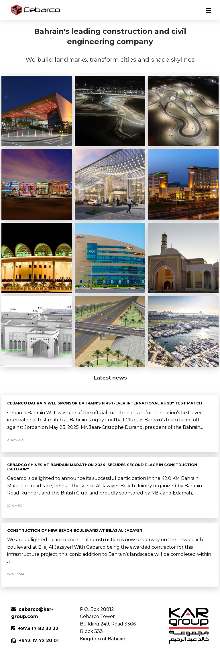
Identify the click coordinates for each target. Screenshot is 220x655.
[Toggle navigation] (208, 10)
